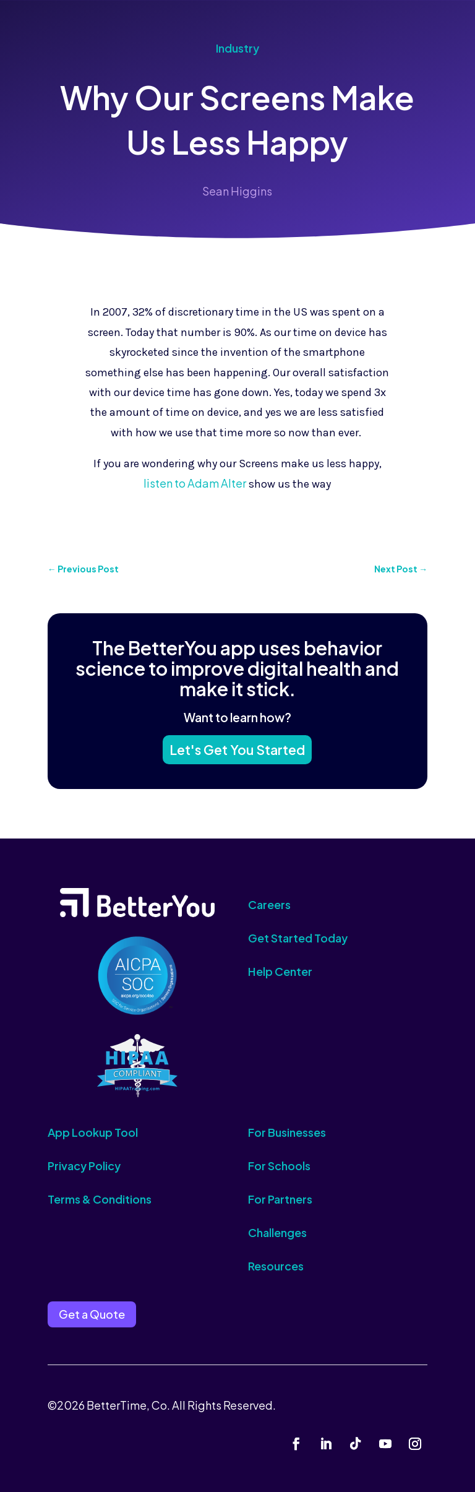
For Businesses (287, 1132)
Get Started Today (298, 938)
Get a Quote (92, 1314)
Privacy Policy (84, 1165)
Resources (276, 1266)
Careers (269, 904)
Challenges (277, 1232)
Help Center (280, 971)
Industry (237, 48)
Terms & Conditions (100, 1199)
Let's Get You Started (237, 748)
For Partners (280, 1199)
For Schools (279, 1165)
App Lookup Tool (93, 1132)
